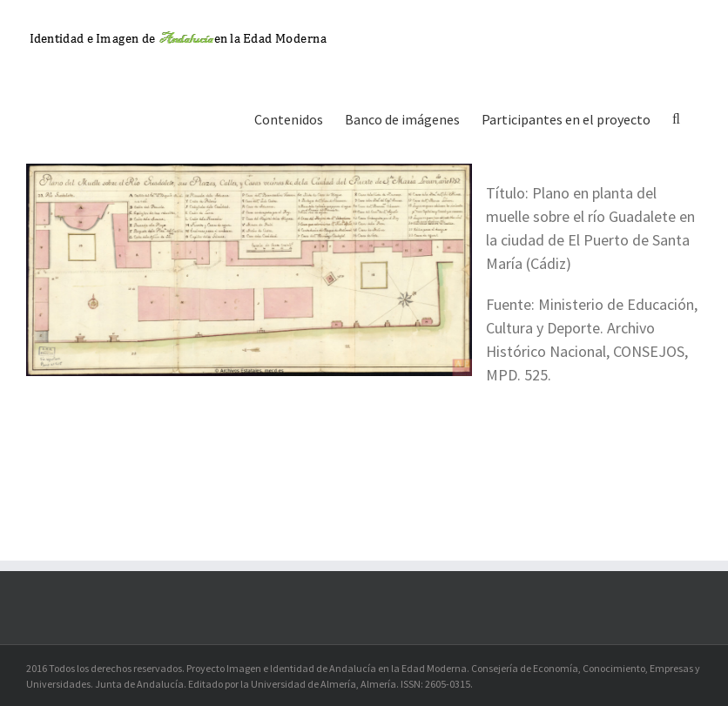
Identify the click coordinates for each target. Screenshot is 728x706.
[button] (676, 117)
